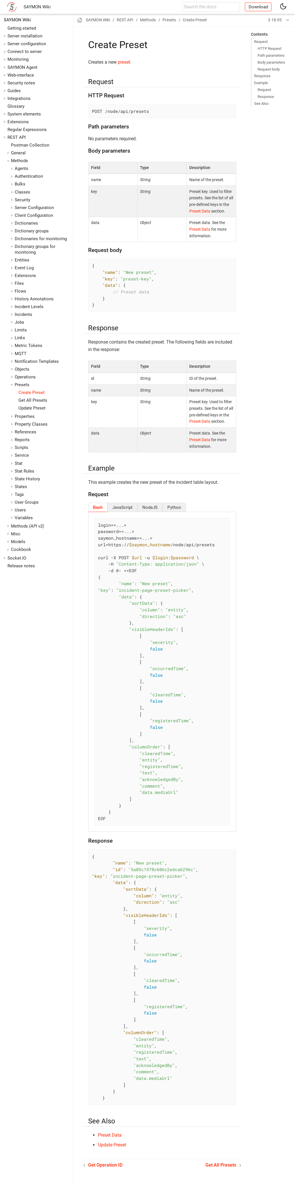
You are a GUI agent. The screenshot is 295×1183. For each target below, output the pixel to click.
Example (261, 83)
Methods (27, 526)
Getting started (21, 28)
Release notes (21, 565)
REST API (16, 137)
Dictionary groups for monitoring (35, 249)
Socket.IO (16, 558)
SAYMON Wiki (37, 7)
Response (262, 76)
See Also (261, 103)
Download (258, 7)
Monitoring (18, 59)
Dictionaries (26, 223)
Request (261, 41)
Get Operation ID (105, 1165)
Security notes (21, 83)
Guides (14, 90)
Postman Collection (30, 145)
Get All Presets (32, 400)
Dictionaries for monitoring (41, 238)
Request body (269, 69)
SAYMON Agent (22, 67)
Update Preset (32, 408)
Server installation (24, 36)
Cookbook (21, 549)
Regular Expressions (27, 129)
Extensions (18, 121)
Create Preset (31, 392)
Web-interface (20, 75)
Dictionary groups (32, 231)
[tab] (97, 507)
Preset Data (199, 211)
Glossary (15, 106)
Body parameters (271, 62)
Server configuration (26, 43)
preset (124, 62)
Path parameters (271, 55)
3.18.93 (275, 20)
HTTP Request (269, 48)
